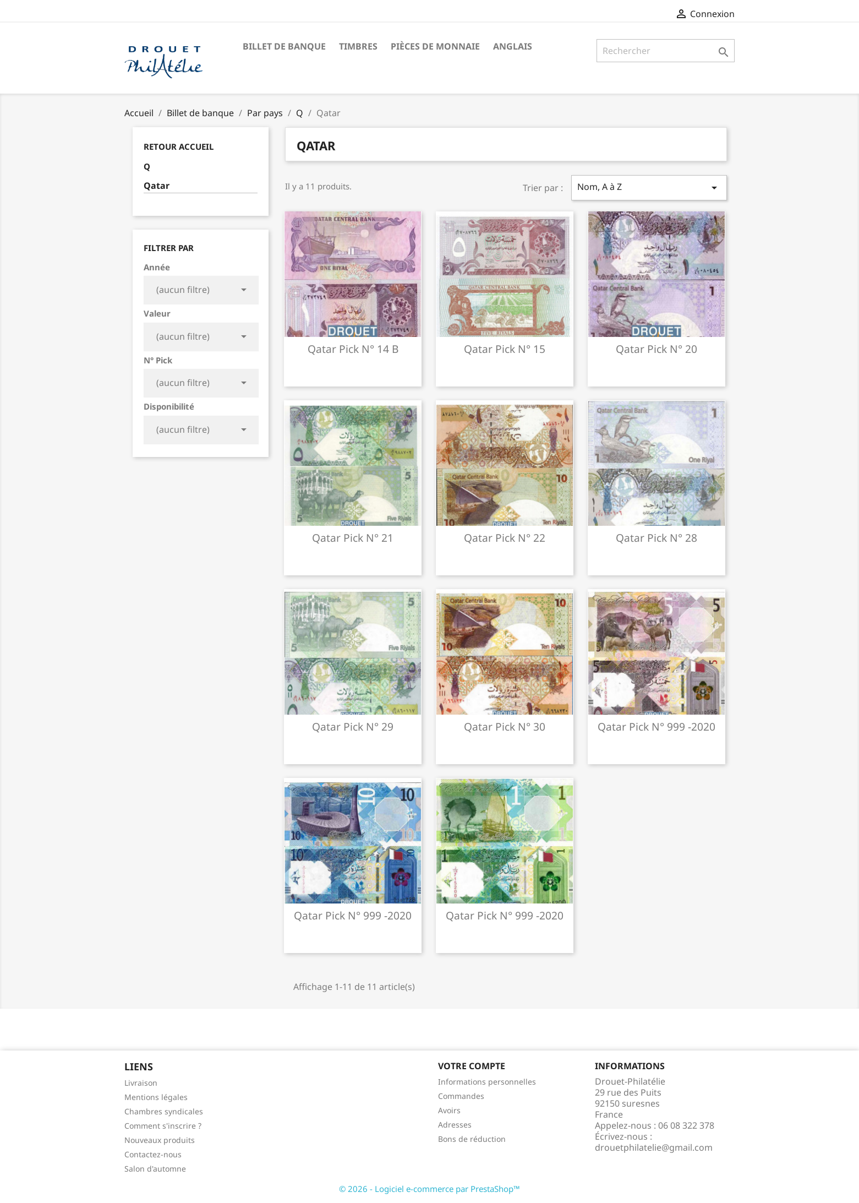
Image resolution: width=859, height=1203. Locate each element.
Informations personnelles (487, 1081)
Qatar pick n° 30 (504, 726)
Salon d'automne (155, 1168)
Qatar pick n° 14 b (353, 348)
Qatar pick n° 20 (656, 348)
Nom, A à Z (648, 187)
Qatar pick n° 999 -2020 (656, 726)
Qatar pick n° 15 (504, 348)
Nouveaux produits (159, 1140)
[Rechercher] (666, 50)
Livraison (140, 1082)
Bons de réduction (472, 1139)
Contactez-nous (153, 1154)
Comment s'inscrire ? (162, 1125)
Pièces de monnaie (435, 46)
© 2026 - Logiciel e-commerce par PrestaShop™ (429, 1188)
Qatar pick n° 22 (504, 537)
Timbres (358, 46)
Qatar (156, 186)
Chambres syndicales (163, 1111)
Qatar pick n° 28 (656, 537)
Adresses (455, 1124)
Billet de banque (284, 46)
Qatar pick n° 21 (352, 537)
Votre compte (471, 1066)
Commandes (461, 1096)
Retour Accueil (179, 146)
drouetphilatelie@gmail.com (654, 1147)
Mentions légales (156, 1097)
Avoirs (449, 1110)
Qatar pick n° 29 (352, 726)
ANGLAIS (512, 46)
